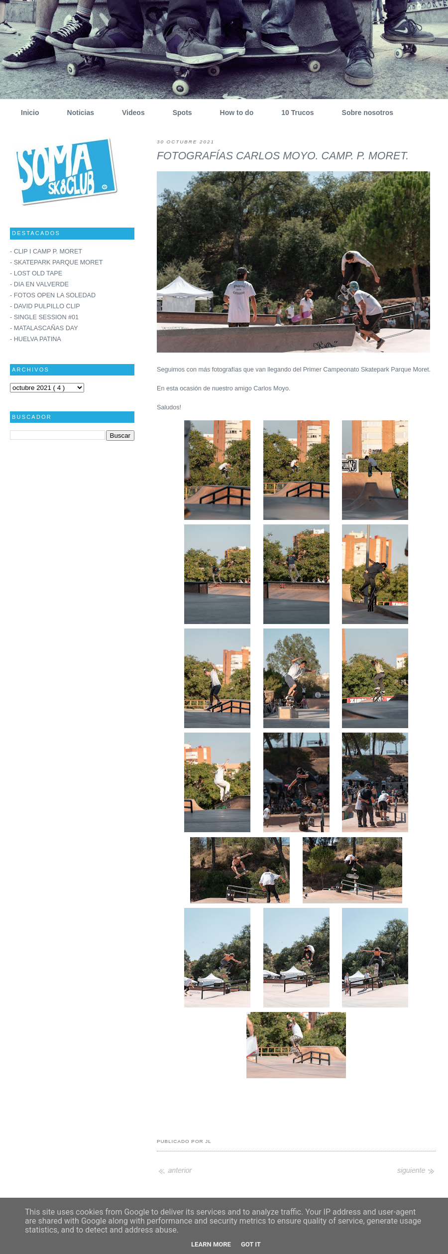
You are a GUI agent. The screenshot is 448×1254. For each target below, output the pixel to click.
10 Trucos (294, 113)
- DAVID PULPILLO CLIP (45, 306)
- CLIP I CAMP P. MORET (46, 251)
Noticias (77, 113)
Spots (178, 113)
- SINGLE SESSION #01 (44, 317)
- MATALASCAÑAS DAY (44, 328)
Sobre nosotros (364, 113)
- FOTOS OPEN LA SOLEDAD (53, 295)
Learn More (211, 1244)
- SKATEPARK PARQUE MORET (56, 262)
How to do (233, 113)
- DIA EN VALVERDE (39, 284)
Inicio (26, 113)
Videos (129, 113)
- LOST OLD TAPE (36, 273)
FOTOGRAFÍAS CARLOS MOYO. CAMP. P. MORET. (283, 156)
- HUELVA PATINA (35, 339)
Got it (251, 1244)
